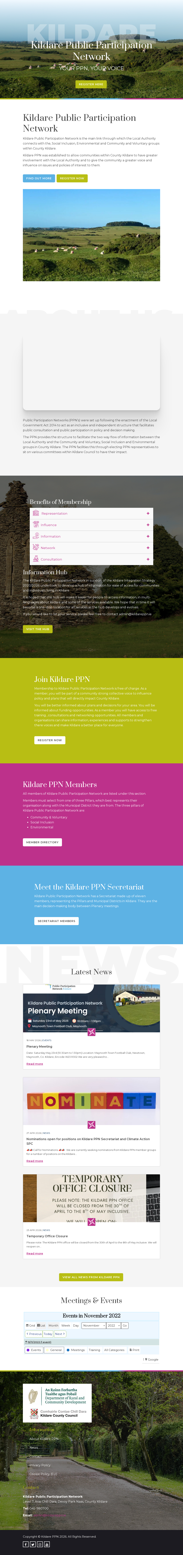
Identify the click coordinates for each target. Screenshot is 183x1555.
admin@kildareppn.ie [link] (49, 1515)
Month (53, 1325)
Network (44, 547)
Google (151, 1360)
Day (76, 1325)
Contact (36, 1456)
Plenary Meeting (39, 1046)
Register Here (91, 84)
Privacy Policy (40, 1465)
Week (65, 1325)
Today (48, 1334)
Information (47, 536)
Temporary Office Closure (47, 1236)
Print (134, 1351)
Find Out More (39, 178)
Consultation (47, 559)
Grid (30, 1326)
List (41, 1326)
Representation (50, 513)
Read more (34, 1064)
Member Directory (42, 842)
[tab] (91, 513)
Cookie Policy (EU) (43, 1474)
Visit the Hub (37, 629)
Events (46, 1040)
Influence (45, 524)
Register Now (72, 178)
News (46, 1133)
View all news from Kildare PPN (91, 1277)
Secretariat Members (56, 921)
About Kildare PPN (44, 1439)
